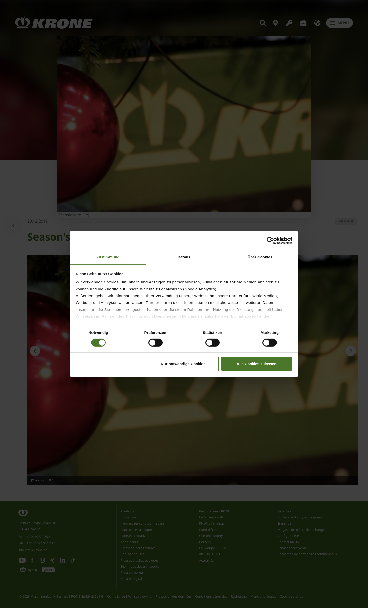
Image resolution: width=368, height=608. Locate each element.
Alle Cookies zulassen (257, 364)
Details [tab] (184, 257)
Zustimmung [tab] (108, 257)
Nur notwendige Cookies (183, 364)
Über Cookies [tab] (260, 257)
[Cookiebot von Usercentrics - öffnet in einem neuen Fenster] (270, 240)
